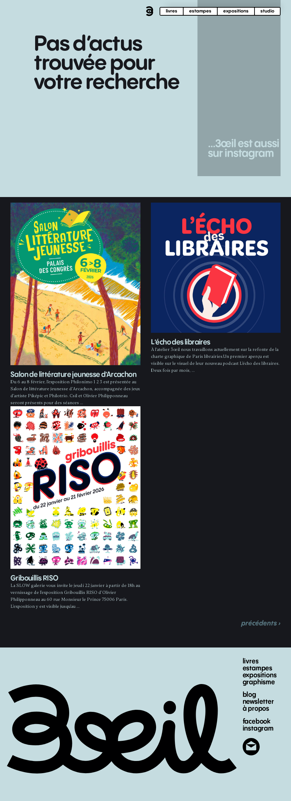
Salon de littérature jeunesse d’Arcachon (73, 374)
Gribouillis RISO (34, 578)
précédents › (261, 623)
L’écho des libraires (180, 342)
